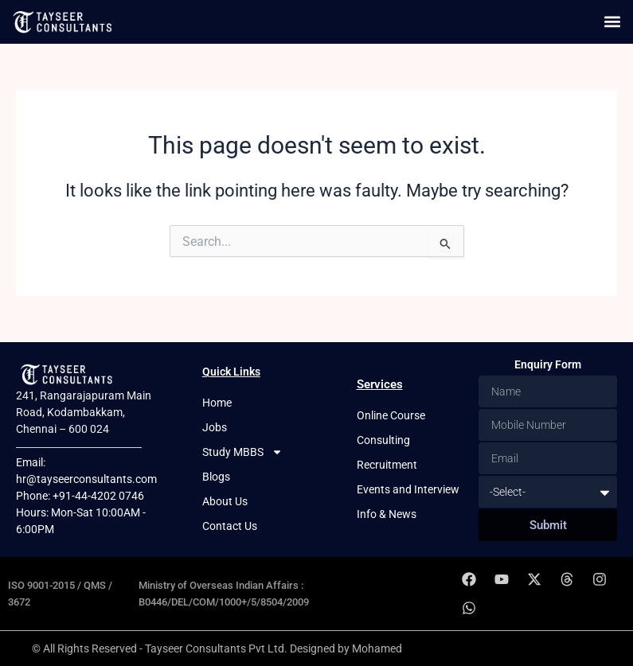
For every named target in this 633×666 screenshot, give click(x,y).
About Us (225, 501)
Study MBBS (242, 452)
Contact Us (229, 526)
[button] (612, 22)
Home (217, 402)
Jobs (214, 427)
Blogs (216, 476)
